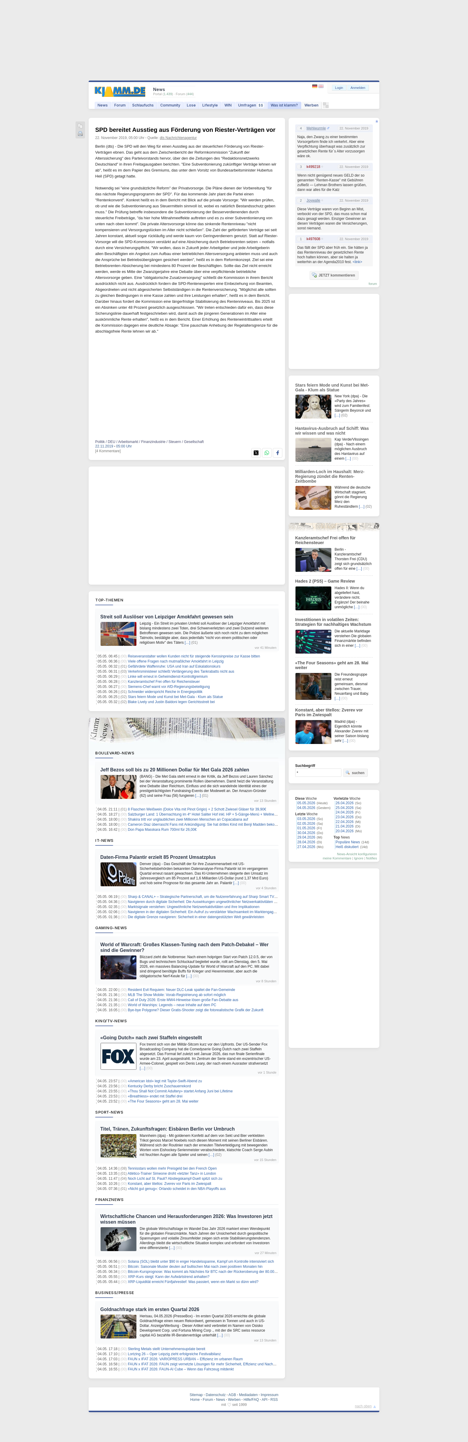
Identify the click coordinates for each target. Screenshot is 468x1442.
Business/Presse (114, 1292)
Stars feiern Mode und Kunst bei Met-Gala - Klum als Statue (175, 697)
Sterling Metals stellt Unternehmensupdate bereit (166, 1349)
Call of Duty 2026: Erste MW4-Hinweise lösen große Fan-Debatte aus (183, 1000)
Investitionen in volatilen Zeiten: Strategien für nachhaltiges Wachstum (333, 622)
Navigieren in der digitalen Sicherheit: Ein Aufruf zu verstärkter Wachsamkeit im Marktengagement (205, 912)
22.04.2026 (345, 822)
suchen (354, 772)
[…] (187, 642)
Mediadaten (248, 1395)
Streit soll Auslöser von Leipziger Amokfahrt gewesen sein (166, 616)
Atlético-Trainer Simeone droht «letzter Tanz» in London (172, 1173)
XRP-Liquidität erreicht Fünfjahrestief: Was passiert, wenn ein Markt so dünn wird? (193, 1282)
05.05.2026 (306, 803)
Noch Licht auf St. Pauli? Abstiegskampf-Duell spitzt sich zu (175, 1179)
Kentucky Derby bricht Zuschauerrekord (159, 1086)
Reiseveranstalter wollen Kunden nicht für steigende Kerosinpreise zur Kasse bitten (194, 656)
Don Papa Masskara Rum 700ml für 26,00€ (162, 829)
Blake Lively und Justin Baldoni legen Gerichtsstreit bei (171, 702)
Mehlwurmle (316, 128)
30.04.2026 (306, 833)
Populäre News (348, 842)
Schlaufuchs (143, 105)
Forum (120, 105)
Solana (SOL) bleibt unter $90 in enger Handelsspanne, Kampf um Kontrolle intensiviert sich (201, 1261)
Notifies (371, 858)
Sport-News (109, 1112)
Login (339, 87)
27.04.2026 (306, 847)
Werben (311, 105)
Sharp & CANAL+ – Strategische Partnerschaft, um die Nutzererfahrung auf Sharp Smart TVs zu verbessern (213, 897)
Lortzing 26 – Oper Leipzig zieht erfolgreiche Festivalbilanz (174, 1354)
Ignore (358, 858)
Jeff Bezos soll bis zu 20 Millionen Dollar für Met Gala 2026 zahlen (174, 769)
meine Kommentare (337, 858)
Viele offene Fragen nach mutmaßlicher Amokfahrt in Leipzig (176, 661)
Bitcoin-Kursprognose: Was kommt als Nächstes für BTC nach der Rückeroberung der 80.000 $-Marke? (210, 1272)
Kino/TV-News (111, 1020)
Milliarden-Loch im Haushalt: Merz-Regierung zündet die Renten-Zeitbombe (329, 476)
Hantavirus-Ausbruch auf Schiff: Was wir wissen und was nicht (332, 431)
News (103, 105)
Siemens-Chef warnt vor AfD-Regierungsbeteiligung (169, 687)
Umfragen (251, 105)
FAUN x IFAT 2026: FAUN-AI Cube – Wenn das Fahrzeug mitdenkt (181, 1369)
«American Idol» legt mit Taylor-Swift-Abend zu (165, 1081)
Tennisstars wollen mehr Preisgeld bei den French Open (172, 1168)
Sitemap (196, 1395)
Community (170, 105)
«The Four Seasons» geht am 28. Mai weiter (163, 1101)
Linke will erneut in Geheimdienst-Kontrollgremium (167, 676)
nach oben (363, 1406)
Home (195, 1400)
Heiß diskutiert (347, 847)
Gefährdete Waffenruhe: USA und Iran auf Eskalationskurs (174, 666)
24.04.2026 (345, 812)
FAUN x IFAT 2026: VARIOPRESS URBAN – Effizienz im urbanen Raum (185, 1359)
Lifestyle (210, 105)
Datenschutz (216, 1395)
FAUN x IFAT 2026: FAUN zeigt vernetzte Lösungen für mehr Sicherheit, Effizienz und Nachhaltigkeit (207, 1364)
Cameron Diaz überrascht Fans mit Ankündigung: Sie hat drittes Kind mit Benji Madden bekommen (206, 824)
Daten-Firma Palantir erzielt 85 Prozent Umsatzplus (158, 857)
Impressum (269, 1395)
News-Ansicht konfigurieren (357, 854)
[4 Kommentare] (108, 451)
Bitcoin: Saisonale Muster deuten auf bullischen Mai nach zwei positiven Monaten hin (195, 1267)
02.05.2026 (306, 824)
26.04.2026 (345, 803)
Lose (191, 105)
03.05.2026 (306, 819)
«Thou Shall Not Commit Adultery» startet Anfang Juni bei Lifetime (180, 1091)
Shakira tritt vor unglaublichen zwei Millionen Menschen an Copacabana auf (188, 819)
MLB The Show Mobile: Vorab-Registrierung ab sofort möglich (177, 995)
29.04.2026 (306, 837)
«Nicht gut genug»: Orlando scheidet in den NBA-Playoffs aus (177, 1189)
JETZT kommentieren (333, 275)
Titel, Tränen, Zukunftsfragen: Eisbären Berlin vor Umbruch (167, 1128)
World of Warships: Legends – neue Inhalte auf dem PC (172, 1005)
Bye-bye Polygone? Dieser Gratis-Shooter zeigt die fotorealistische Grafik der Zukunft (195, 1010)
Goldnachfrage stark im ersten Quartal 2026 (149, 1309)
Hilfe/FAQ (251, 1400)
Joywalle (313, 200)
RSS (274, 1400)
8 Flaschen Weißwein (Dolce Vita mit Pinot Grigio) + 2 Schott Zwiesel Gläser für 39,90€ (197, 809)
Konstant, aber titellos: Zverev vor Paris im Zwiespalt (169, 1184)
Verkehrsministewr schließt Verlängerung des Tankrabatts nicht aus (181, 671)
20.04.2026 (345, 831)
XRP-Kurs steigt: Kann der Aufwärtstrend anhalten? (169, 1277)
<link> (357, 262)
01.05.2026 (306, 828)
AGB (232, 1395)
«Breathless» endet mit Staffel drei (155, 1096)
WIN (228, 105)
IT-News (104, 840)
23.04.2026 (345, 817)
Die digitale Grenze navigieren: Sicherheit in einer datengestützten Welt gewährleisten (196, 917)
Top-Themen (109, 600)
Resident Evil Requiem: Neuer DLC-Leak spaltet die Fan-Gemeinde (181, 990)
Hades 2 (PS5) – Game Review (325, 581)
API (264, 1400)
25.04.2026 (345, 808)
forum (373, 283)
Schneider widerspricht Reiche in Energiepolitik (165, 692)
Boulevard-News (114, 753)
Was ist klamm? (284, 105)
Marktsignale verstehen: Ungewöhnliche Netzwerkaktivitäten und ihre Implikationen (193, 907)
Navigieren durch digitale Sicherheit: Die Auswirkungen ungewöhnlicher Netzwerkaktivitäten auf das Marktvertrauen (219, 902)
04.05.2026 (306, 808)
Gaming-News (111, 927)
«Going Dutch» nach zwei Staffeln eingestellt (151, 1037)
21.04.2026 (345, 826)
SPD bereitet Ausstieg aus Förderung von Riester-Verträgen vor (185, 129)
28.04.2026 (306, 842)
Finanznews (109, 1199)
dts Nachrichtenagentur (178, 138)
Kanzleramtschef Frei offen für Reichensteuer (164, 682)
